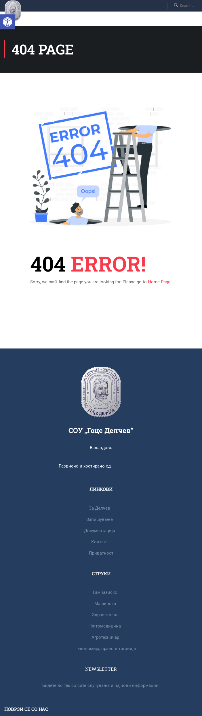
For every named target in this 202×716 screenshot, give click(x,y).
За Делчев (99, 508)
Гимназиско (105, 592)
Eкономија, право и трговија (106, 648)
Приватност (101, 553)
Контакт (99, 541)
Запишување (99, 519)
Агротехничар (105, 637)
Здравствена (105, 614)
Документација (99, 530)
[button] (7, 21)
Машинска (105, 603)
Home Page (159, 281)
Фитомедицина (105, 626)
